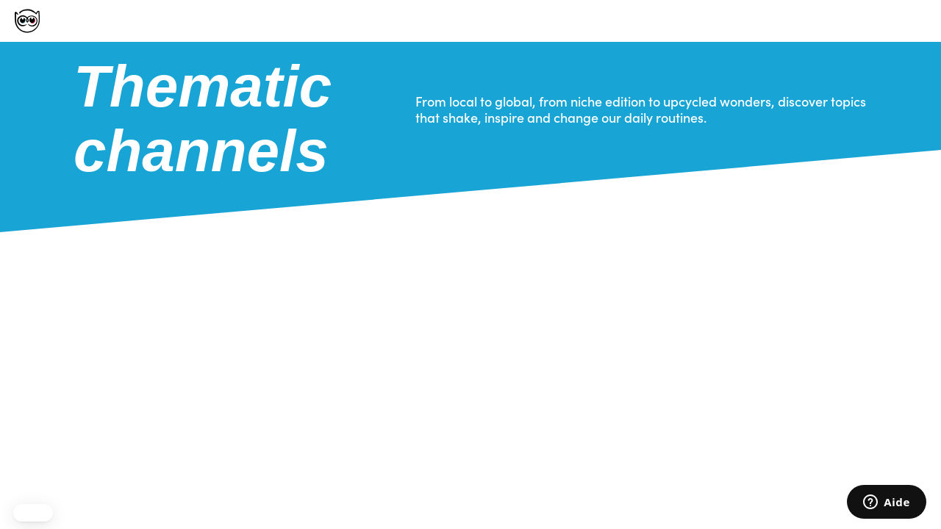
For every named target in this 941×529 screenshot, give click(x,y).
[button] (33, 513)
